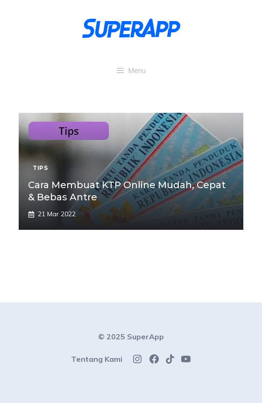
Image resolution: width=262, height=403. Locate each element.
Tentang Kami (96, 359)
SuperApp (145, 336)
